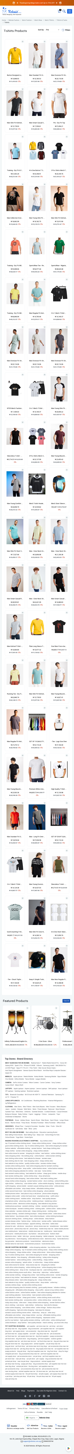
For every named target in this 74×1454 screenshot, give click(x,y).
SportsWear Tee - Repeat (37, 265)
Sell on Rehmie (29, 1412)
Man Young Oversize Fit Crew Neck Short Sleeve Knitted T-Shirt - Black (37, 884)
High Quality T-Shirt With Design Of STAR (59, 789)
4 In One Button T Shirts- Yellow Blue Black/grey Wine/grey (37, 170)
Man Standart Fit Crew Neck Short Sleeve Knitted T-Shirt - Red (15, 836)
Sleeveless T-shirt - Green (59, 884)
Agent (61, 1426)
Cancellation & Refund (49, 1408)
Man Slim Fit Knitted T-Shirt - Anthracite (15, 123)
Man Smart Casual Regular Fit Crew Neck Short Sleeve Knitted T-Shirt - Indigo (15, 598)
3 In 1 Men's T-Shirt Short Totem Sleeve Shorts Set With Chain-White (15, 884)
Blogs (23, 1391)
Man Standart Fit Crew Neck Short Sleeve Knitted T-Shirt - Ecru (37, 75)
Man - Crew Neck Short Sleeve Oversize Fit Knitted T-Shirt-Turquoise (37, 598)
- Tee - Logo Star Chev (59, 741)
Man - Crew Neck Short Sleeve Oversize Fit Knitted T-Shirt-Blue (59, 551)
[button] (69, 11)
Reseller (40, 1412)
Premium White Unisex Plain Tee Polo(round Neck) (37, 789)
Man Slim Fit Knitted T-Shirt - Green (37, 694)
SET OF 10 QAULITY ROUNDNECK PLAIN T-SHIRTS (37, 741)
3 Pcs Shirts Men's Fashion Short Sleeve (59, 170)
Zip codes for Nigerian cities (46, 1391)
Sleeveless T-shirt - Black (15, 456)
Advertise (32, 1426)
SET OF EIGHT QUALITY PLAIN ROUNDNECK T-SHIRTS (59, 836)
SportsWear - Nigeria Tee (59, 265)
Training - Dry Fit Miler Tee (15, 313)
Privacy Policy (34, 1408)
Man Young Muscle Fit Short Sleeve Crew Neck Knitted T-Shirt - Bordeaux (59, 456)
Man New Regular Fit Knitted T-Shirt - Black (59, 979)
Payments (31, 1391)
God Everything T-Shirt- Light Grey (15, 932)
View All (66, 1001)
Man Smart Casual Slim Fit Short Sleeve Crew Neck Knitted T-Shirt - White (37, 123)
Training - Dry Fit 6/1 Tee (15, 170)
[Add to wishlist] (27, 1008)
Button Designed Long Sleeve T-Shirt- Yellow (15, 75)
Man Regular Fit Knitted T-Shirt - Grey (15, 741)
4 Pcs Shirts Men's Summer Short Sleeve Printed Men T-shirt (37, 456)
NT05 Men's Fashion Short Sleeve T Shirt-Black (15, 408)
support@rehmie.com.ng (32, 1441)
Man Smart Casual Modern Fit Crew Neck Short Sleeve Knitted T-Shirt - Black (59, 598)
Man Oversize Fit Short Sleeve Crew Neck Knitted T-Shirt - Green (15, 361)
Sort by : (41, 30)
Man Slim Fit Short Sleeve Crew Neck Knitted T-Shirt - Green (15, 551)
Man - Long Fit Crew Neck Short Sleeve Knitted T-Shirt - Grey (37, 836)
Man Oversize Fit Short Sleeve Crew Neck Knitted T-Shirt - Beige (37, 361)
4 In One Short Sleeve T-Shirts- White (59, 932)
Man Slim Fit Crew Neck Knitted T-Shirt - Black (37, 932)
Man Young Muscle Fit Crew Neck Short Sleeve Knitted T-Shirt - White (59, 694)
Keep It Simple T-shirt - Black (37, 979)
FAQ (17, 1391)
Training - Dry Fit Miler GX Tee (15, 265)
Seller (47, 1426)
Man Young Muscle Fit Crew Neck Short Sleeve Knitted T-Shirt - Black (15, 789)
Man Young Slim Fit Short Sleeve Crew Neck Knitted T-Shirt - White (37, 218)
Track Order (63, 1409)
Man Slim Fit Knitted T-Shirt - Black (59, 218)
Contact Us (62, 1391)
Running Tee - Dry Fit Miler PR (15, 694)
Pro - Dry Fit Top (59, 123)
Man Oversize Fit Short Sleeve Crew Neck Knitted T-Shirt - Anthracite (59, 361)
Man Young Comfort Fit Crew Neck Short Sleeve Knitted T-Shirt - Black (15, 503)
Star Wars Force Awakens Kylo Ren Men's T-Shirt (59, 646)
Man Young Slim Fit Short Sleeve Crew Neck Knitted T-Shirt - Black (59, 408)
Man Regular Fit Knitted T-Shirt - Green (37, 313)
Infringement (11, 1408)
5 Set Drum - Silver (45, 1041)
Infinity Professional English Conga (16, 1041)
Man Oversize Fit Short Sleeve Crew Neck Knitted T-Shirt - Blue (59, 75)
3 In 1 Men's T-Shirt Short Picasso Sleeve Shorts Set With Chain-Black (59, 313)
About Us (11, 1391)
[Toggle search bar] (64, 11)
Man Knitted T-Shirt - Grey (15, 646)
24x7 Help (48, 1412)
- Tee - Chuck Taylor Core (15, 979)
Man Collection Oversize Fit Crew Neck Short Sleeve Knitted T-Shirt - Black (15, 218)
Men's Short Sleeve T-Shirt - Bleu (59, 503)
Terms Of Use (22, 1408)
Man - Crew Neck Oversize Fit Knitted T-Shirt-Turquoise (37, 551)
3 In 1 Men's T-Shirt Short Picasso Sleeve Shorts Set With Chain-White (37, 408)
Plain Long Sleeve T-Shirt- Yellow (37, 646)
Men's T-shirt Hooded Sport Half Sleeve (37, 503)
